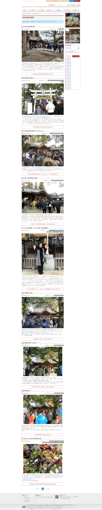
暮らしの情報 (67, 9)
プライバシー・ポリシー (29, 498)
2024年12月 (69, 81)
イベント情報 (40, 9)
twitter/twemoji (41, 507)
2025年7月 (69, 71)
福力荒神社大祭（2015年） (30, 342)
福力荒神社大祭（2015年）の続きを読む (42, 387)
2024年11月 (69, 82)
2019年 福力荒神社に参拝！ (30, 178)
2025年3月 (69, 77)
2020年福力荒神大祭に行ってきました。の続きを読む (43, 174)
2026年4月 (69, 58)
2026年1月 (69, 62)
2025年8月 (69, 69)
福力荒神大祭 (50, 80)
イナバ (51, 230)
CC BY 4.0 (63, 507)
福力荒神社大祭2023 (28, 78)
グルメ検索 (32, 9)
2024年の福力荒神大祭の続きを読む (43, 74)
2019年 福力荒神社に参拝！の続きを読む (43, 224)
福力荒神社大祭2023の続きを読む (42, 127)
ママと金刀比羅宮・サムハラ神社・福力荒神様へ (36, 228)
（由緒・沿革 (26, 220)
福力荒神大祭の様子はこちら (28, 479)
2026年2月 (69, 61)
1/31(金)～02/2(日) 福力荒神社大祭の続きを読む (42, 484)
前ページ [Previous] (38, 488)
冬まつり (51, 133)
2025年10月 (69, 66)
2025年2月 (69, 78)
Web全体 (77, 5)
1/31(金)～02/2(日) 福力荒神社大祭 (32, 438)
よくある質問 (26, 500)
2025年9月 (69, 68)
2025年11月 (69, 65)
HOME (25, 9)
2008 (45, 380)
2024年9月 (69, 85)
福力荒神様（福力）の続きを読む (42, 339)
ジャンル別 (76, 56)
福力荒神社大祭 (60, 80)
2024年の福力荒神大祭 (29, 26)
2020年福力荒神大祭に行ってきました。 (33, 131)
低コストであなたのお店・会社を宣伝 (45, 497)
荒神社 (62, 81)
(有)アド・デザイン (44, 508)
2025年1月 (69, 79)
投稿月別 (68, 56)
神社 (52, 180)
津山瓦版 (31, 5)
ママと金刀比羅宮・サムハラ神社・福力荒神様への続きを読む (43, 289)
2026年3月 (69, 59)
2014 (48, 380)
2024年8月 (69, 87)
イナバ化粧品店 (55, 230)
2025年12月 (69, 63)
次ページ (47, 488)
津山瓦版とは (75, 9)
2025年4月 (69, 75)
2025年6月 (69, 72)
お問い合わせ (26, 501)
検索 (68, 5)
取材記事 (29, 13)
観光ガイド (49, 9)
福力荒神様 (55, 80)
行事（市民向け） (53, 442)
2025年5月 (69, 74)
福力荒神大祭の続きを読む (42, 434)
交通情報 (58, 9)
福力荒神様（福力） (28, 293)
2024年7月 (69, 88)
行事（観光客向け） (60, 442)
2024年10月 (69, 84)
